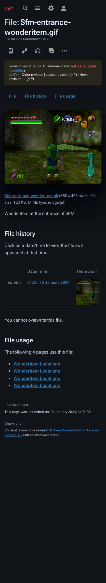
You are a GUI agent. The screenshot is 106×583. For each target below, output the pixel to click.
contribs (17, 70)
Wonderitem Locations (37, 364)
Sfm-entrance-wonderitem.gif (31, 195)
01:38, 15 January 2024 (48, 282)
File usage (65, 96)
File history (35, 96)
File (12, 96)
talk (93, 66)
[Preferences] (51, 8)
